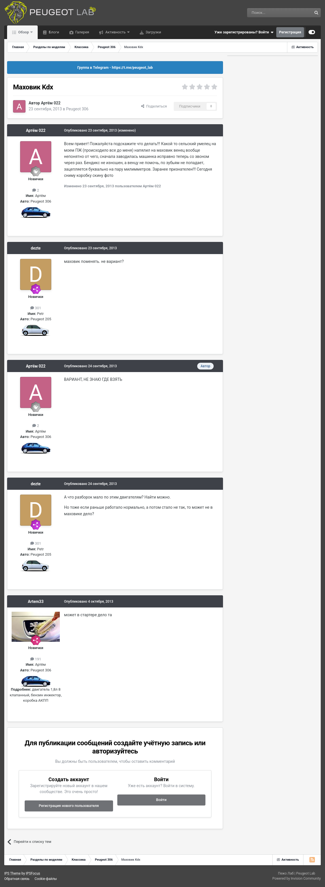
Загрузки (153, 32)
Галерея (82, 32)
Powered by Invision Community (296, 878)
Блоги (53, 32)
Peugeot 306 (77, 109)
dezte (36, 248)
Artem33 (35, 601)
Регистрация (290, 32)
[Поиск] (266, 12)
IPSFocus (33, 873)
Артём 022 (50, 103)
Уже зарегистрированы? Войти (243, 32)
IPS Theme (12, 873)
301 (35, 308)
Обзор (23, 32)
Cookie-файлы (46, 879)
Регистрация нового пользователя (69, 806)
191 (35, 659)
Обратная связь (16, 879)
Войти (161, 800)
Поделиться (154, 106)
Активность (115, 32)
